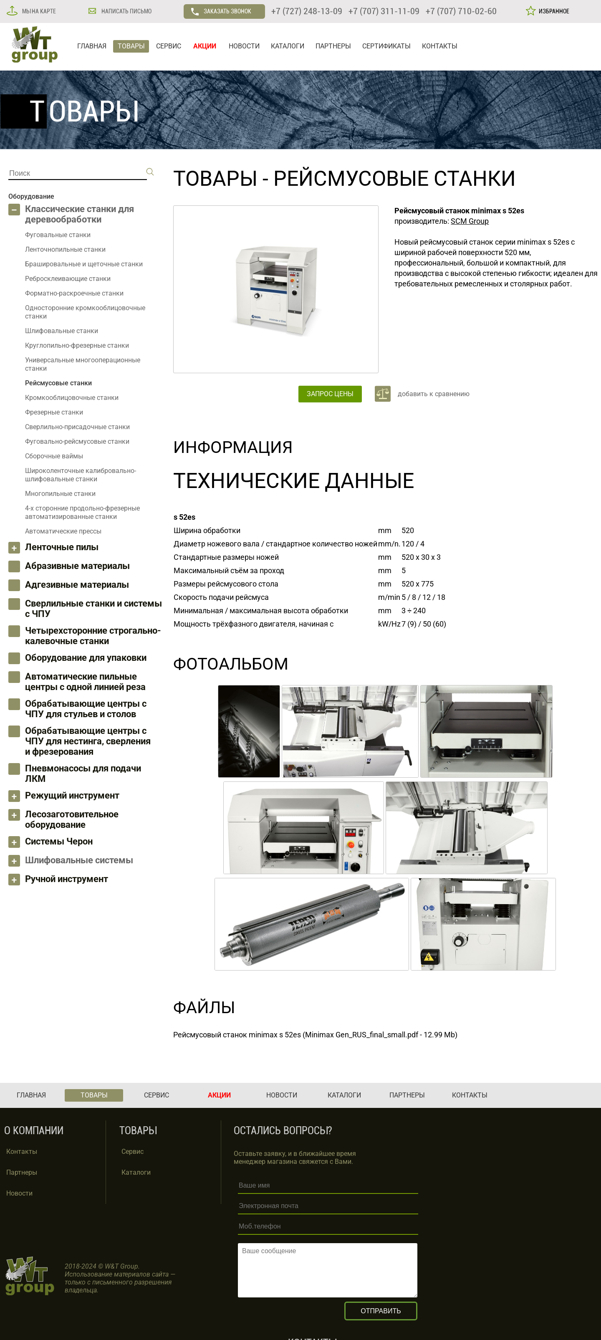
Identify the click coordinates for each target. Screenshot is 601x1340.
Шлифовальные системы (79, 860)
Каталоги (136, 1172)
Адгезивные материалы (77, 584)
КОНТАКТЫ (439, 46)
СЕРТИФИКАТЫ (386, 46)
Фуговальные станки (58, 235)
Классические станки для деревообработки (79, 214)
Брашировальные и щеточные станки (84, 264)
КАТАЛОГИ (287, 46)
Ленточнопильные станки (65, 249)
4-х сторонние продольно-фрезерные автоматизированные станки (82, 512)
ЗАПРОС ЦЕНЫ (330, 394)
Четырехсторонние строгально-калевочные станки (93, 635)
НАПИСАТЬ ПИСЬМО (126, 11)
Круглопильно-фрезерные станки (77, 345)
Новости (19, 1193)
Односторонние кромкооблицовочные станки (85, 312)
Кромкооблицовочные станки (72, 398)
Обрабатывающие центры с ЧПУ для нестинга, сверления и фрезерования (88, 741)
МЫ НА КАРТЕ (38, 11)
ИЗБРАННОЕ (552, 11)
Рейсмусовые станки (394, 179)
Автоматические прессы (63, 531)
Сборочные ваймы (54, 456)
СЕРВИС (168, 46)
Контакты (21, 1151)
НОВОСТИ (244, 46)
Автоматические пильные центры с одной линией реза (85, 681)
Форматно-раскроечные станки (74, 293)
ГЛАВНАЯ (91, 46)
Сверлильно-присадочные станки (77, 427)
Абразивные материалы (77, 566)
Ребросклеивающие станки (68, 279)
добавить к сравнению (434, 394)
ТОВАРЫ (131, 46)
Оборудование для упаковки (85, 657)
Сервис (132, 1151)
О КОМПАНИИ (33, 1131)
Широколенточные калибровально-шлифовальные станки (80, 475)
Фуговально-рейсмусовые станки (77, 441)
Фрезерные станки (54, 412)
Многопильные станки (60, 494)
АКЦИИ (204, 46)
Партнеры (21, 1172)
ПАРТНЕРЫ (333, 46)
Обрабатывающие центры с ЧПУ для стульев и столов (85, 708)
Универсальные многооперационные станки (82, 364)
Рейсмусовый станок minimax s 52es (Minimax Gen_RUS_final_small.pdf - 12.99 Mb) (315, 1034)
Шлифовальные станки (61, 331)
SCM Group (470, 221)
